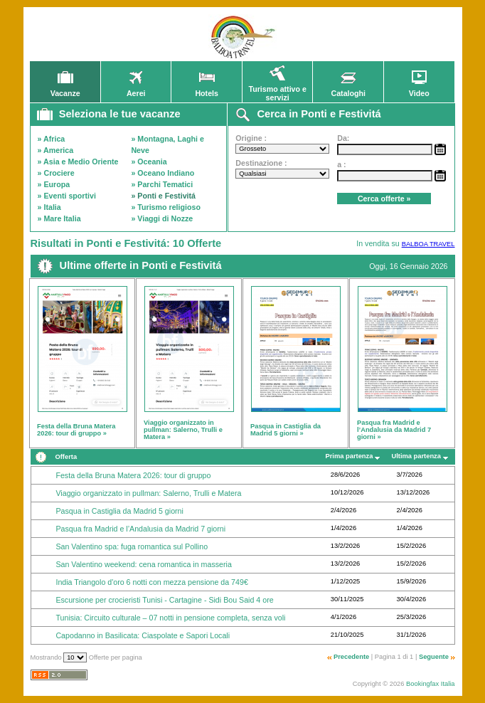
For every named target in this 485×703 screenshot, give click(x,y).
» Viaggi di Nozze (162, 218)
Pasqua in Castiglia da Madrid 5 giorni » (285, 430)
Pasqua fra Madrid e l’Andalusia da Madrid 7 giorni (140, 528)
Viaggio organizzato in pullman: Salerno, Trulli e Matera (148, 493)
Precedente (351, 656)
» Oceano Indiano (162, 173)
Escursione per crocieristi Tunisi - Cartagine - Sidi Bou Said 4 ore (164, 600)
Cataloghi (348, 89)
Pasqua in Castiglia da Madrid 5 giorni (119, 511)
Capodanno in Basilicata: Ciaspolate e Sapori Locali (142, 635)
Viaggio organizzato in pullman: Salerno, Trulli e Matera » (183, 429)
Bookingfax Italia (430, 683)
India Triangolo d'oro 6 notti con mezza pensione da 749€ (151, 582)
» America (56, 150)
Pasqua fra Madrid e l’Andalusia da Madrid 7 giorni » (394, 429)
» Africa (51, 138)
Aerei (135, 89)
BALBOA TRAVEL (428, 244)
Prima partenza (349, 456)
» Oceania (148, 161)
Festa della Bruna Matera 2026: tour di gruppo (132, 475)
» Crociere (56, 173)
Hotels (206, 89)
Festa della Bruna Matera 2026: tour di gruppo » (76, 430)
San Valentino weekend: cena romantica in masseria (143, 564)
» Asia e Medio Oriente (78, 161)
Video (418, 89)
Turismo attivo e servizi (277, 90)
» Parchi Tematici (162, 184)
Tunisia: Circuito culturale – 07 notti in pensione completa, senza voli (170, 617)
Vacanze (65, 89)
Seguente (434, 656)
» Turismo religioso (166, 207)
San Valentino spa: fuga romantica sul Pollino (131, 546)
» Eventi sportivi (67, 195)
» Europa (54, 184)
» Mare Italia (59, 218)
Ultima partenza (416, 456)
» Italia (49, 207)
